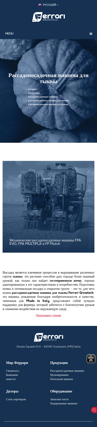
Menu (9, 33)
